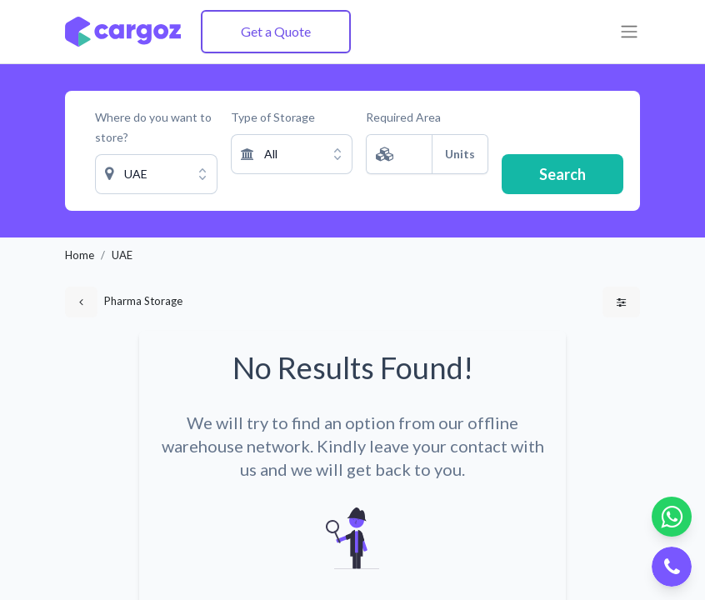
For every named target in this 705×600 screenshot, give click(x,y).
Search (562, 174)
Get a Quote (276, 31)
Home (79, 255)
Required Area (403, 117)
